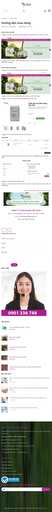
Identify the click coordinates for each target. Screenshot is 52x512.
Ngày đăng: (22, 26)
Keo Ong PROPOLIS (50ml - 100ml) (19, 327)
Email (3, 248)
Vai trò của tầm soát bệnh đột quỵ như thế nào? (23, 407)
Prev (7, 230)
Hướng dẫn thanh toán (8, 233)
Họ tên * (3, 243)
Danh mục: (4, 26)
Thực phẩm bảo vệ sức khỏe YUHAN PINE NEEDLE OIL (25, 367)
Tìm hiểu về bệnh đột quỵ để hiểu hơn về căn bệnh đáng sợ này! (28, 398)
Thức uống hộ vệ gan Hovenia (18, 357)
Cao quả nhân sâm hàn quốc (17, 347)
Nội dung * (4, 252)
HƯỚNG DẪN (12, 26)
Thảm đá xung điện (15, 337)
